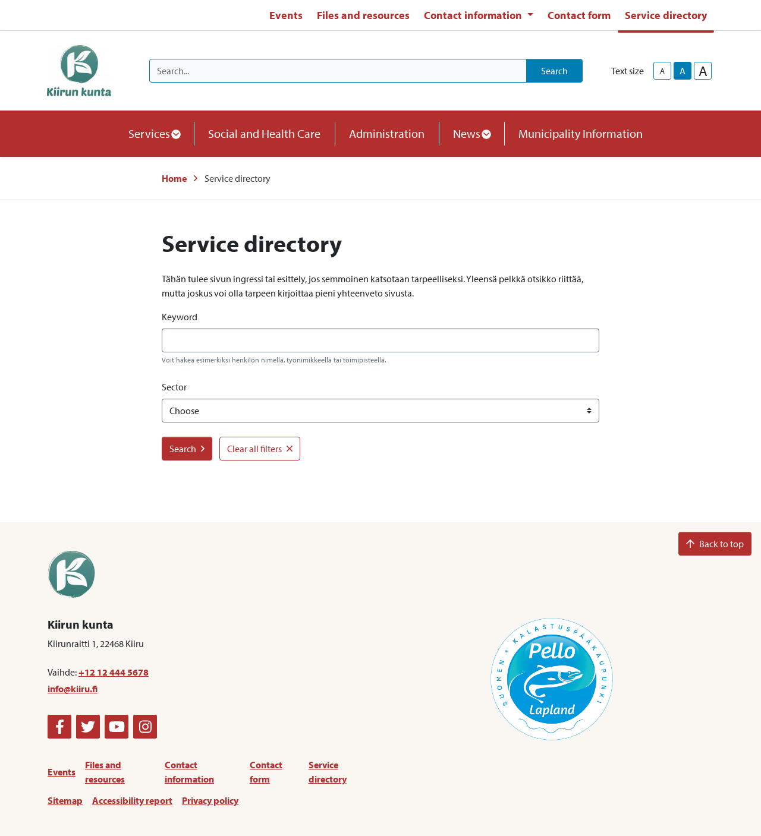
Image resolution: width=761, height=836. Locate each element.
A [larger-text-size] (703, 71)
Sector (174, 387)
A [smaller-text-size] (662, 70)
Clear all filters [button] (260, 449)
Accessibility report (132, 800)
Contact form (579, 15)
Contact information (189, 772)
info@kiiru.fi (73, 689)
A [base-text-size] (682, 71)
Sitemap (65, 800)
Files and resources (363, 15)
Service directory (666, 15)
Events (286, 15)
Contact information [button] (474, 15)
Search (554, 71)
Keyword (179, 317)
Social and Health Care (264, 133)
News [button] (471, 133)
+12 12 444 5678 (113, 672)
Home (174, 178)
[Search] (338, 71)
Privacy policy (210, 800)
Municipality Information (580, 133)
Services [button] (154, 133)
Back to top (715, 544)
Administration (386, 133)
